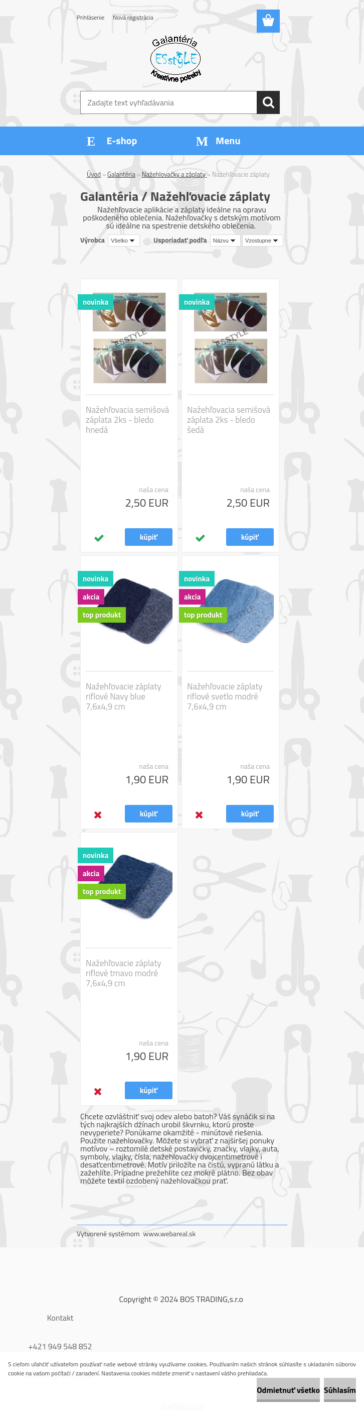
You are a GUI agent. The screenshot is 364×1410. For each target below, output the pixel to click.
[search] (268, 102)
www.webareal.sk (169, 1233)
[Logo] (176, 58)
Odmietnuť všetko (288, 1390)
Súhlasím (340, 1390)
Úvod (94, 174)
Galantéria (121, 174)
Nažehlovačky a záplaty (174, 174)
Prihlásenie (90, 17)
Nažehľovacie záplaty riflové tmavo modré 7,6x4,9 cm (123, 973)
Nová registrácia (133, 17)
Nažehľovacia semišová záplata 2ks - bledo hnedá (127, 420)
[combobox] (225, 240)
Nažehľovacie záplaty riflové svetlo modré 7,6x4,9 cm (225, 696)
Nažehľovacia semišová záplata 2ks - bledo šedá (228, 420)
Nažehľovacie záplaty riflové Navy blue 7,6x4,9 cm (123, 696)
